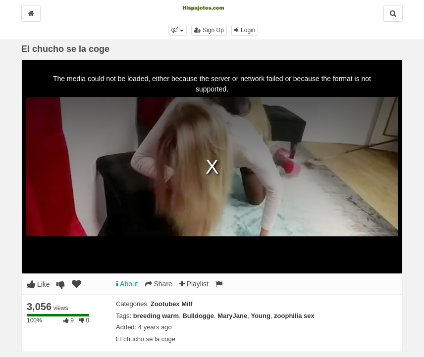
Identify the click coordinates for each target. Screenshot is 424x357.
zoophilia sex (294, 315)
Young (260, 315)
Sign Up (209, 30)
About (127, 284)
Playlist (194, 284)
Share (158, 284)
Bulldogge (198, 315)
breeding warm (156, 315)
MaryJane (232, 315)
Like (38, 284)
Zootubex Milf (172, 304)
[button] (177, 30)
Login (245, 30)
